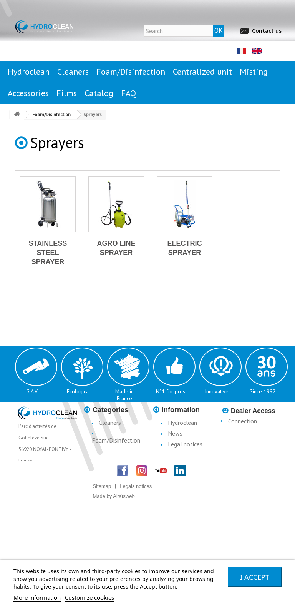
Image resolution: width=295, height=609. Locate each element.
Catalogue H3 (186, 492)
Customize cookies (89, 597)
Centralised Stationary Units (112, 455)
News (175, 433)
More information (37, 597)
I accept (254, 577)
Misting (108, 469)
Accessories (113, 480)
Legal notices (185, 444)
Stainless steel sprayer (48, 253)
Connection (242, 421)
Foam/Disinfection (116, 440)
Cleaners (110, 422)
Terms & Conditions (175, 477)
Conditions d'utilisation (178, 458)
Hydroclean (182, 422)
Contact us (267, 30)
